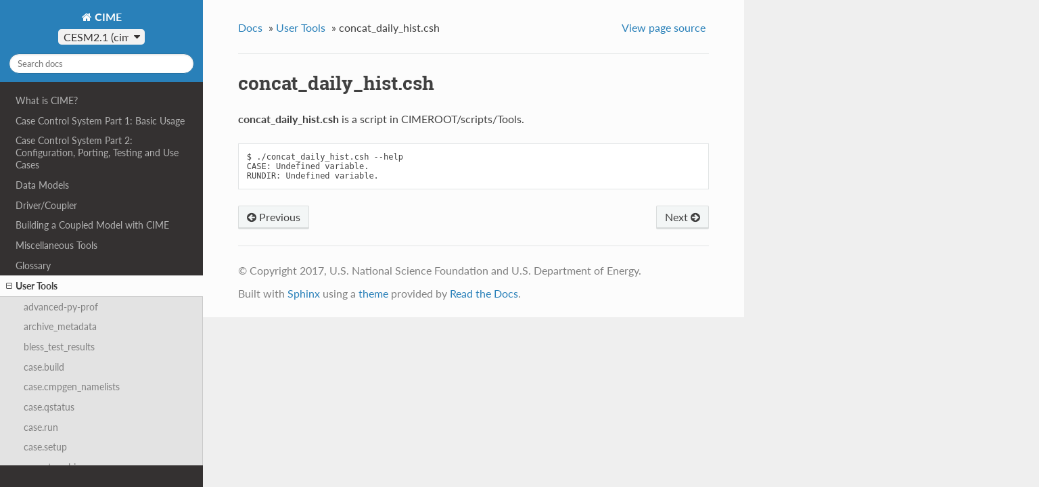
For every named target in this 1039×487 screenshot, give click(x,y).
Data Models (42, 185)
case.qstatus (49, 407)
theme (373, 293)
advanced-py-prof (61, 306)
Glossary (33, 265)
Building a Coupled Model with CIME (92, 225)
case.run (41, 427)
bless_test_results (59, 346)
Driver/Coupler (46, 205)
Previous (273, 216)
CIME (107, 16)
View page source (664, 27)
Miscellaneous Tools (56, 245)
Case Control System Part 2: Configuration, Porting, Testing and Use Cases (97, 152)
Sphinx (303, 293)
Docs (250, 27)
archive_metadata (60, 326)
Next (682, 216)
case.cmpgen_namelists (72, 386)
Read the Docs (484, 293)
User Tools (31, 286)
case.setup (45, 447)
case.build (44, 367)
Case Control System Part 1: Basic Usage (100, 120)
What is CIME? (47, 100)
